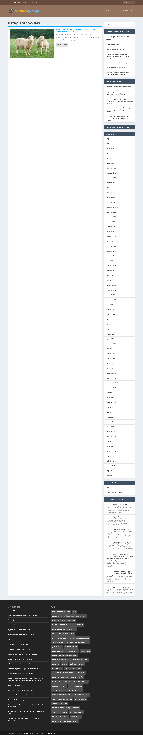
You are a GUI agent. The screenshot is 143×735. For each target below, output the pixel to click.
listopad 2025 (111, 143)
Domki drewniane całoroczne (27, 2)
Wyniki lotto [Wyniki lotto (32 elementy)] (76, 716)
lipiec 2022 (110, 231)
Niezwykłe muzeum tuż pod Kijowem (20, 673)
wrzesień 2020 (111, 290)
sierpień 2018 (110, 392)
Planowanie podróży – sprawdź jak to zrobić (23, 668)
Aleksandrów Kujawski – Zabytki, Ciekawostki (23, 654)
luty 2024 (109, 187)
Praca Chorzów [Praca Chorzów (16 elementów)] (77, 677)
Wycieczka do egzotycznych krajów (20, 629)
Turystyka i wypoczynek (123, 12)
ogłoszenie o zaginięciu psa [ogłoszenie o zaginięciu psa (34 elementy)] (63, 672)
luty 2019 (109, 363)
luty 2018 (109, 422)
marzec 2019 (110, 358)
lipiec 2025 (110, 148)
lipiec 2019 (110, 338)
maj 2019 (109, 348)
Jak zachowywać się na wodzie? (19, 663)
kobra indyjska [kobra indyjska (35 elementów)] (58, 651)
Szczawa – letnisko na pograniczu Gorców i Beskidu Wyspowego (118, 73)
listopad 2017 (111, 436)
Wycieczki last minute (120, 516)
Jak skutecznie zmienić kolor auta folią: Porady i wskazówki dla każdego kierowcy (119, 101)
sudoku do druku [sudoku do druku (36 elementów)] (75, 686)
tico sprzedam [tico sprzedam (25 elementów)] (80, 699)
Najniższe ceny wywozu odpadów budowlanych (121, 586)
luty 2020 (109, 319)
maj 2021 (109, 260)
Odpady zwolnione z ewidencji (120, 504)
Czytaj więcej (62, 45)
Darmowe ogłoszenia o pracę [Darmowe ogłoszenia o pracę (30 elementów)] (63, 620)
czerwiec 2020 (111, 299)
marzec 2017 (110, 465)
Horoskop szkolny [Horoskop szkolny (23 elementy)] (59, 638)
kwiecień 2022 (111, 236)
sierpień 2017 (110, 441)
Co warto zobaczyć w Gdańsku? (19, 695)
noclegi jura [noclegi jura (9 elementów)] (57, 668)
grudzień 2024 (111, 163)
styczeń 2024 (110, 192)
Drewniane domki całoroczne (18, 644)
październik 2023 (112, 207)
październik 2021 (112, 251)
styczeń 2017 (110, 475)
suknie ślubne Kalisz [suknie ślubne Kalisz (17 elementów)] (74, 690)
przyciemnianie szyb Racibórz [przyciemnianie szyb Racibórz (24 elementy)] (63, 681)
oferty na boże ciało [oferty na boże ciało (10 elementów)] (73, 668)
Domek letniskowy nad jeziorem (19, 649)
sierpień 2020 (110, 295)
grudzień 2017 (111, 431)
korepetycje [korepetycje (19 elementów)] (85, 651)
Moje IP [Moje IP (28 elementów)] (64, 664)
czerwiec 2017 (111, 451)
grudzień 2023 (111, 197)
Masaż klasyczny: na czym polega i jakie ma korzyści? (118, 86)
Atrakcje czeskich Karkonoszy (116, 62)
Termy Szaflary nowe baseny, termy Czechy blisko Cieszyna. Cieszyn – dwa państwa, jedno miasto (119, 557)
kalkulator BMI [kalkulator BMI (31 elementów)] (71, 646)
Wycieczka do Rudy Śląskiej (122, 542)
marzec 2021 (110, 270)
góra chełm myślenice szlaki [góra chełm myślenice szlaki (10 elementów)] (63, 633)
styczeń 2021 (110, 280)
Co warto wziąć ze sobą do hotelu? (20, 659)
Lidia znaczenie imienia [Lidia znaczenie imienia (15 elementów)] (79, 659)
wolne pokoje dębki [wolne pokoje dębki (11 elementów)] (59, 712)
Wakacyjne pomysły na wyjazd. (18, 620)
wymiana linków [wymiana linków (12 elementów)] (76, 712)
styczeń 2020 (110, 324)
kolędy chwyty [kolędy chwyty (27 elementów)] (72, 651)
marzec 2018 (110, 417)
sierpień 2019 (110, 334)
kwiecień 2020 (111, 309)
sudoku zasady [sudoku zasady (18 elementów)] (58, 690)
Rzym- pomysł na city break (116, 67)
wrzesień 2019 (111, 329)
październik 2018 (112, 382)
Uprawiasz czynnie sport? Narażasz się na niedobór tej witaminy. (119, 572)
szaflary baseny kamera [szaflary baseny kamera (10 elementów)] (61, 694)
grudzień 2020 (111, 285)
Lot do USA (11, 624)
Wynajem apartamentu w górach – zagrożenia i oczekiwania (24, 719)
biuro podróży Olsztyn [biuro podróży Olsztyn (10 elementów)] (61, 611)
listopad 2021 (111, 246)
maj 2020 (109, 304)
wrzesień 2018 (111, 387)
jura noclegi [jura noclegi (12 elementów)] (57, 646)
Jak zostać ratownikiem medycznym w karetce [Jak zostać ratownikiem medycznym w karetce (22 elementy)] (70, 642)
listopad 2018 (111, 378)
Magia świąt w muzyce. (16, 685)
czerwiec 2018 (111, 402)
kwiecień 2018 (111, 412)
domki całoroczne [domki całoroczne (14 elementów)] (59, 624)
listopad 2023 (111, 202)
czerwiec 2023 (111, 212)
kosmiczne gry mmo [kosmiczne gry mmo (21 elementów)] (60, 659)
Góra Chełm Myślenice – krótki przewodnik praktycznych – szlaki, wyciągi (118, 55)
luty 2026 (109, 138)
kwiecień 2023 (111, 216)
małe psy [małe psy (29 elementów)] (55, 664)
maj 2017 (109, 456)
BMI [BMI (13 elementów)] (74, 611)
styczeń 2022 (110, 241)
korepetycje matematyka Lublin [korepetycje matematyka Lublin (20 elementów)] (64, 655)
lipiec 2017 (110, 446)
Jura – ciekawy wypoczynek (122, 529)
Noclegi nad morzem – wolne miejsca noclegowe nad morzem (26, 712)
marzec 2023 (110, 221)
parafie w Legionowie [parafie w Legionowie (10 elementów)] (60, 677)
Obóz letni (11, 610)
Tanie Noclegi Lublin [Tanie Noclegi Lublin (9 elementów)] (81, 694)
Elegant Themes (28, 733)
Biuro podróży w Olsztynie (17, 699)
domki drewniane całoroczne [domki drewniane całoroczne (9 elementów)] (63, 629)
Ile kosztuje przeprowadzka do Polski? (21, 634)
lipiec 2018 (110, 397)
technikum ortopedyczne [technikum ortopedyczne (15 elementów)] (62, 699)
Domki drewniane (112, 44)
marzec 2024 (110, 182)
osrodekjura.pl (68, 34)
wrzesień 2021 (111, 255)
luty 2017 (109, 470)
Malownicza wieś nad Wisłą (115, 49)
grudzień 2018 (111, 373)
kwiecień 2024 (111, 177)
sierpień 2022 (110, 226)
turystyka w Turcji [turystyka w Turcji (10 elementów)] (59, 703)
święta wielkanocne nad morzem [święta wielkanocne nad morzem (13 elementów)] (65, 721)
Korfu (10, 639)
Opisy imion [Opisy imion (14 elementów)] (80, 672)
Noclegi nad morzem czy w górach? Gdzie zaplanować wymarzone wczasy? (118, 37)
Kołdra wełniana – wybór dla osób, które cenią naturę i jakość (75, 30)
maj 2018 (109, 407)
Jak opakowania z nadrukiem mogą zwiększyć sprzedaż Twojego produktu (118, 109)
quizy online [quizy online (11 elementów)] (82, 681)
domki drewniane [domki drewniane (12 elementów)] (76, 624)
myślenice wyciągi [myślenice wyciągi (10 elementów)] (77, 664)
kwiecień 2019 (111, 353)
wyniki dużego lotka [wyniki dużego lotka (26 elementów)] (60, 716)
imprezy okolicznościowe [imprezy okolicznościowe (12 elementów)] (79, 638)
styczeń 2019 (110, 368)
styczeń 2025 (110, 158)
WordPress (51, 733)
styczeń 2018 (110, 426)
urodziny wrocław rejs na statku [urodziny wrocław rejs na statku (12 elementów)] (65, 707)
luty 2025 (109, 153)
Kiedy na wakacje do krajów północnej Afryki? (24, 615)
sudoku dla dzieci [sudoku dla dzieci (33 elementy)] (59, 686)
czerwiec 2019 (111, 343)
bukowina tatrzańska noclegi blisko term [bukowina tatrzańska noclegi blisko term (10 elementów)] (68, 616)
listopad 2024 (111, 168)
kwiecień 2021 (111, 265)
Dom (101, 12)
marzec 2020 (110, 314)
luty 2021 (109, 275)
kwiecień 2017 (111, 461)
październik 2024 (112, 173)
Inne (107, 12)
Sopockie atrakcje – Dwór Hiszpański (20, 690)
